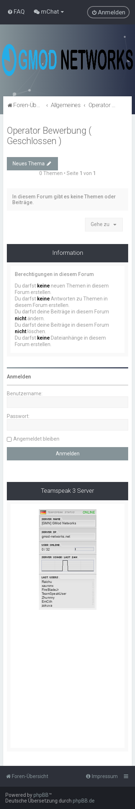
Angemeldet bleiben (36, 439)
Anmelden (19, 377)
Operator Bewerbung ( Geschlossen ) (49, 135)
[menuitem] (16, 11)
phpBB (41, 795)
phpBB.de (84, 801)
